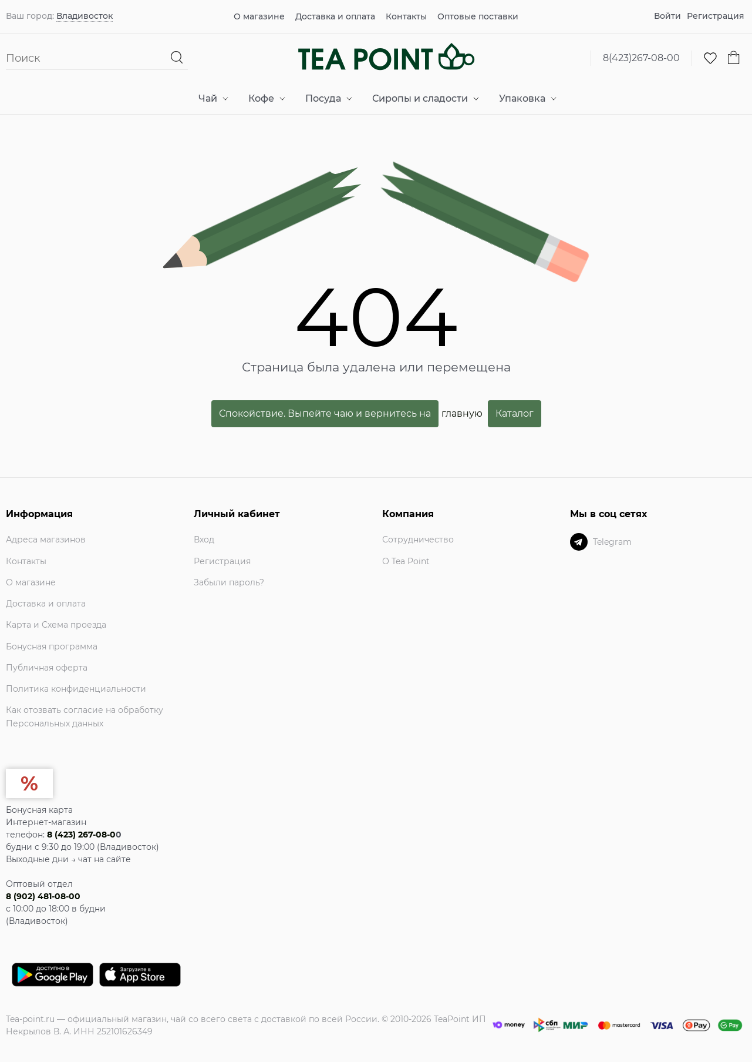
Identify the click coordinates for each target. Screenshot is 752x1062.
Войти (667, 16)
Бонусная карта (39, 810)
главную (462, 412)
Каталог (514, 413)
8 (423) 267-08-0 (81, 834)
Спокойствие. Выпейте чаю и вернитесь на (325, 413)
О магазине (259, 16)
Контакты (406, 16)
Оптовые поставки (477, 16)
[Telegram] (579, 542)
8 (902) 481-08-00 (43, 896)
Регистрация (715, 16)
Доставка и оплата (335, 16)
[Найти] (177, 58)
